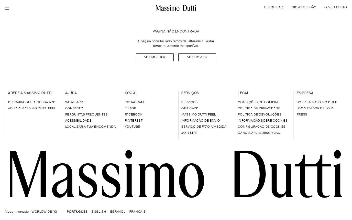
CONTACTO (74, 108)
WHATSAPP (74, 102)
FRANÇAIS (137, 211)
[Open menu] (8, 8)
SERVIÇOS (189, 102)
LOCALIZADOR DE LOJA (315, 108)
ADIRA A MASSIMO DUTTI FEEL (32, 108)
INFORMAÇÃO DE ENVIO (200, 120)
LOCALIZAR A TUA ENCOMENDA (90, 126)
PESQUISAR (273, 7)
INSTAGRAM (134, 102)
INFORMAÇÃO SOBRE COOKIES (262, 120)
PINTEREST (134, 120)
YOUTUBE (132, 126)
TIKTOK (130, 108)
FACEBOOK (134, 114)
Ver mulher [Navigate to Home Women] (154, 57)
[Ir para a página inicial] (175, 8)
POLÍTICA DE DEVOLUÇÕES (259, 114)
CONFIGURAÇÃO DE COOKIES (262, 126)
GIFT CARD (189, 108)
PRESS (302, 114)
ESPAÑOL (117, 211)
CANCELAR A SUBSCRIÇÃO (259, 133)
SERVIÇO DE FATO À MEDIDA (203, 126)
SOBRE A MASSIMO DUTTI (317, 102)
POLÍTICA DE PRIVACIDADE (259, 108)
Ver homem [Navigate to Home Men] (197, 57)
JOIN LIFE (189, 133)
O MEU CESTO (335, 7)
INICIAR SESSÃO (304, 7)
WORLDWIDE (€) (44, 211)
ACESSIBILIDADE (78, 120)
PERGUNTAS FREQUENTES (86, 114)
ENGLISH (98, 211)
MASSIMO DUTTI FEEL (198, 114)
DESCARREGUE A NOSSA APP (31, 102)
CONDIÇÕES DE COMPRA (258, 102)
